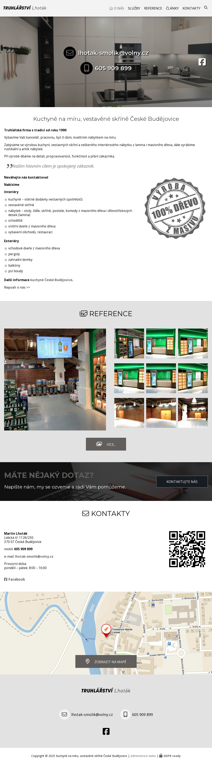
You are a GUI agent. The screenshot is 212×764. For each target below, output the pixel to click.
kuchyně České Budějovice (51, 280)
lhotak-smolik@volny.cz (113, 52)
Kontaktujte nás (182, 481)
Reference (153, 8)
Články (172, 8)
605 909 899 (113, 68)
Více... (111, 444)
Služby (134, 8)
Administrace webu (143, 756)
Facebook (16, 579)
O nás (119, 8)
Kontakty (191, 8)
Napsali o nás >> (17, 287)
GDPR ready (172, 756)
